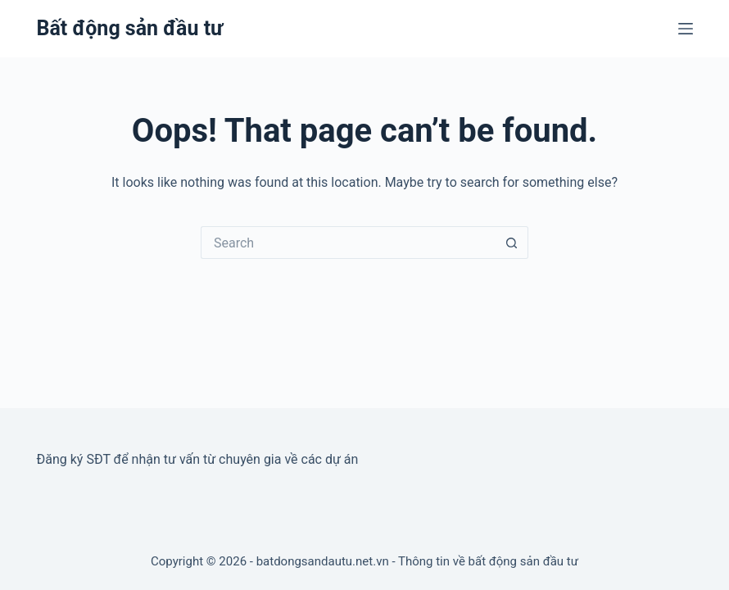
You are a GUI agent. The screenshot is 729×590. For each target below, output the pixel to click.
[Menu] (685, 28)
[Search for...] (348, 242)
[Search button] (512, 242)
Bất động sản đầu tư (130, 28)
